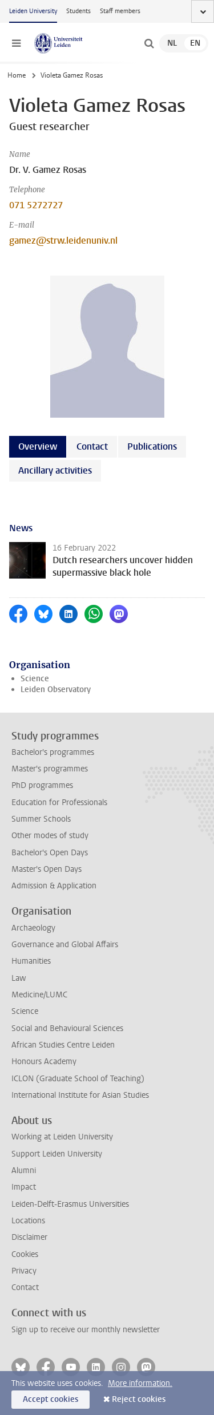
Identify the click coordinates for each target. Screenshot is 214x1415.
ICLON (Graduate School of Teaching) (77, 1078)
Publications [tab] (152, 446)
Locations (28, 1220)
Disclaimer (29, 1237)
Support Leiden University (56, 1154)
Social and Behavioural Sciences (67, 1028)
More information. (140, 1383)
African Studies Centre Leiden (63, 1045)
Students (78, 11)
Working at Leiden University (62, 1136)
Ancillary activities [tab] (55, 470)
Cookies (24, 1254)
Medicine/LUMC (39, 994)
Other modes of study (49, 835)
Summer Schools (41, 819)
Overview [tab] (37, 446)
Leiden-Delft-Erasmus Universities (70, 1204)
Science (35, 678)
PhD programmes (42, 785)
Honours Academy (43, 1061)
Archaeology (33, 928)
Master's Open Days (46, 869)
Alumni (23, 1170)
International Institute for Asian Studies (80, 1095)
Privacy (24, 1271)
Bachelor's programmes (52, 752)
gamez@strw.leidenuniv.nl (63, 240)
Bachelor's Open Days (49, 852)
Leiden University (33, 11)
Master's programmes (49, 768)
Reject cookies (138, 1399)
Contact (25, 1287)
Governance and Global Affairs (64, 944)
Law (18, 978)
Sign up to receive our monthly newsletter (85, 1329)
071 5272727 (36, 205)
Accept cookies (50, 1399)
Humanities (31, 961)
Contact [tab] (92, 446)
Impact (23, 1187)
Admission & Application (53, 885)
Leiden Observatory (56, 689)
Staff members (120, 11)
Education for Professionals (59, 802)
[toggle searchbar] (149, 43)
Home (16, 75)
